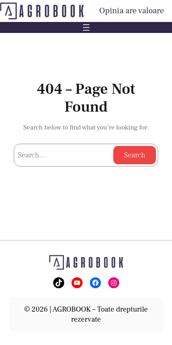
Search (134, 155)
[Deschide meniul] (86, 27)
